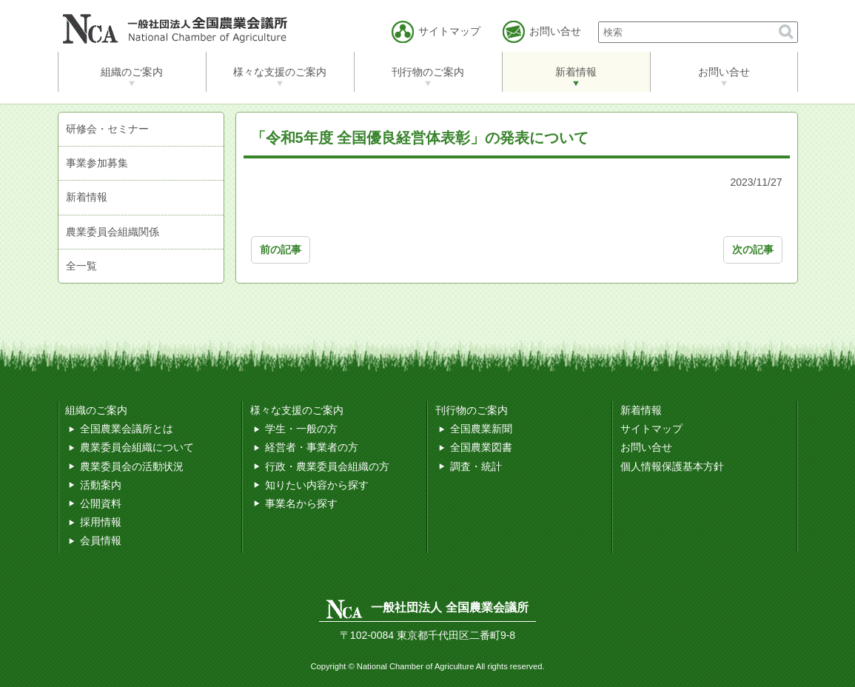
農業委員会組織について (137, 447)
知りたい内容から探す (317, 485)
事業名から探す (301, 503)
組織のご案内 (132, 72)
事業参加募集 (97, 163)
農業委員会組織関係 (112, 232)
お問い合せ (724, 72)
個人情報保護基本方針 (672, 466)
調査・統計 (476, 466)
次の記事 (753, 249)
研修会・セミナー (107, 129)
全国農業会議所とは (126, 429)
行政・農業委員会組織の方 (327, 466)
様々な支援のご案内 (279, 72)
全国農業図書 (481, 447)
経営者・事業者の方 (311, 447)
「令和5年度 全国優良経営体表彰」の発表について (420, 138)
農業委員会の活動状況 (132, 466)
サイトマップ (651, 429)
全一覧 (81, 266)
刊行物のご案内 (428, 72)
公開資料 (100, 503)
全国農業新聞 (481, 429)
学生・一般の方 (301, 429)
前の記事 (280, 249)
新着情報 (576, 72)
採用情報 (100, 522)
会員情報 (100, 540)
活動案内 (100, 485)
